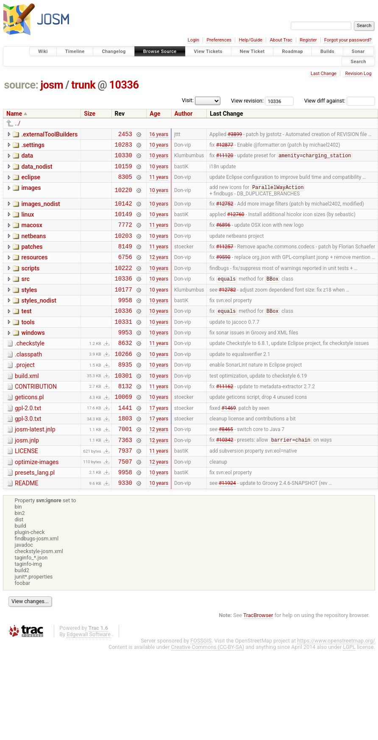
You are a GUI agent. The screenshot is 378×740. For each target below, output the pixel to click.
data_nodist (36, 170)
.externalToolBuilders (49, 134)
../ (17, 123)
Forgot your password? (348, 40)
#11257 (224, 259)
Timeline (75, 51)
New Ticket (252, 51)
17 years (158, 439)
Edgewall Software (89, 675)
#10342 (224, 476)
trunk (83, 85)
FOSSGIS (200, 682)
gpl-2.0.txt (28, 439)
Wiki (43, 51)
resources (34, 270)
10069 (123, 427)
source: (21, 85)
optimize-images (36, 499)
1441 (125, 440)
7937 (125, 488)
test (26, 330)
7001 (125, 463)
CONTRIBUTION (36, 415)
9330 (125, 524)
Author (184, 113)
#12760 (236, 223)
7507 (125, 500)
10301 (123, 404)
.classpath (28, 379)
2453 (125, 135)
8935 (125, 391)
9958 (125, 319)
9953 (125, 355)
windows (32, 354)
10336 (124, 85)
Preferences (218, 40)
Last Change (323, 73)
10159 (123, 171)
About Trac (281, 40)
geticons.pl (29, 426)
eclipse (30, 182)
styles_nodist (38, 318)
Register (308, 40)
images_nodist (40, 210)
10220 (123, 197)
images (31, 194)
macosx (31, 234)
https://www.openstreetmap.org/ (336, 682)
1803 (125, 452)
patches (31, 258)
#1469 (229, 439)
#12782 (227, 307)
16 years (158, 135)
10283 (123, 147)
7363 (125, 476)
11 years (158, 183)
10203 (123, 247)
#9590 (223, 271)
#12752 (224, 211)
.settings (32, 146)
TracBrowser (258, 656)
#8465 (226, 464)
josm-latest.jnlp (35, 462)
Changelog (113, 51)
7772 (125, 235)
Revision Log (358, 73)
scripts (30, 282)
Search (358, 61)
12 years (158, 271)
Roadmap (292, 51)
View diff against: (339, 100)
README (26, 523)
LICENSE (26, 487)
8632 (125, 367)
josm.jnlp (27, 475)
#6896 (223, 235)
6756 (125, 271)
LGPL (349, 688)
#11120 (224, 159)
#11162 (224, 415)
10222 (123, 283)
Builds (327, 51)
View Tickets (208, 51)
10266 (123, 380)
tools (27, 342)
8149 (125, 259)
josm (51, 85)
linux (27, 222)
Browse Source (160, 51)
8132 (125, 416)
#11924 (227, 524)
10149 (123, 223)
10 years (158, 147)
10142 (123, 211)
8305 (125, 183)
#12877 (224, 147)
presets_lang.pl (35, 511)
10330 (123, 159)
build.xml (27, 403)
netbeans (33, 246)
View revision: (247, 100)
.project (25, 390)
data (27, 158)
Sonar (358, 51)
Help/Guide (250, 40)
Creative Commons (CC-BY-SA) (208, 688)
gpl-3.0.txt (28, 451)
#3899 (235, 135)
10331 (123, 343)
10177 (123, 307)
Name (14, 113)
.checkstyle (29, 366)
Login (193, 40)
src (25, 294)
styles (29, 306)
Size (89, 113)
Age (155, 113)
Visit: (188, 100)
